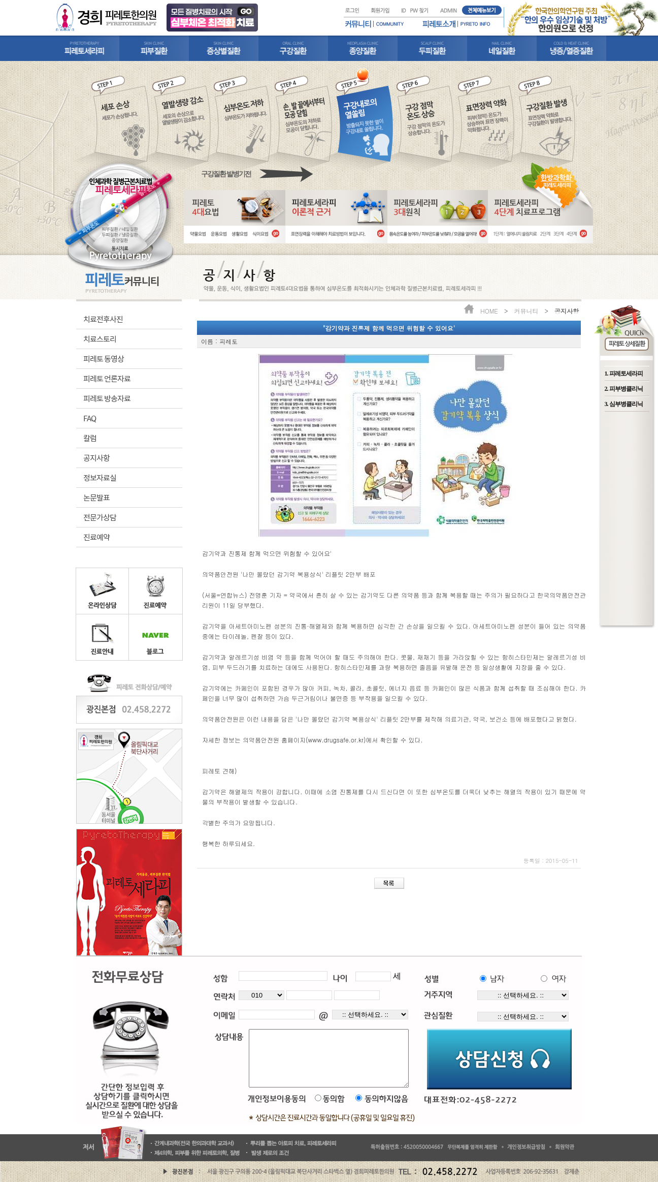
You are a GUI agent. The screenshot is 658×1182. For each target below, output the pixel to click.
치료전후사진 (103, 319)
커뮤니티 (526, 310)
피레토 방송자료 (106, 398)
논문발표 (96, 497)
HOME (489, 310)
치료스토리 (99, 339)
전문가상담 (99, 517)
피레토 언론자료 (106, 378)
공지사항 (96, 457)
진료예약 (96, 537)
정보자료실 (99, 477)
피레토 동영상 (103, 358)
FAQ (89, 418)
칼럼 (89, 438)
